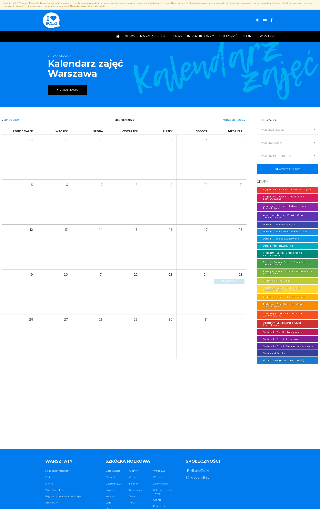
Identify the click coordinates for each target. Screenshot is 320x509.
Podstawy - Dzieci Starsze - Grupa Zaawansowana (280, 314)
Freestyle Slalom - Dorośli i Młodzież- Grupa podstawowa (285, 272)
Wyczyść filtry (287, 168)
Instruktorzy (200, 36)
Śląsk (132, 496)
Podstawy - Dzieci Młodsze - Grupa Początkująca (281, 305)
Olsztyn (134, 470)
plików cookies (177, 3)
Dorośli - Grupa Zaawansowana (279, 238)
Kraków (110, 496)
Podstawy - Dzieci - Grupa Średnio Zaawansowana (280, 289)
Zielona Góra (160, 483)
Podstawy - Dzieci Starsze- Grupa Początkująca (280, 323)
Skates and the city (272, 353)
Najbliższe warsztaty (57, 470)
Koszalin (110, 489)
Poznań (134, 483)
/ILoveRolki (197, 471)
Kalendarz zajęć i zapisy (163, 491)
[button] (287, 130)
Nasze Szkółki (153, 36)
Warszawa (159, 470)
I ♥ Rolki (52, 21)
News (129, 36)
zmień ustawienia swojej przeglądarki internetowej (44, 6)
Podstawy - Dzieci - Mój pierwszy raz (282, 297)
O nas (176, 36)
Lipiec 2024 (11, 119)
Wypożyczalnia (54, 489)
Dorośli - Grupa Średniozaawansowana (283, 231)
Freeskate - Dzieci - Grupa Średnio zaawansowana (280, 253)
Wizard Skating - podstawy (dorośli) (281, 360)
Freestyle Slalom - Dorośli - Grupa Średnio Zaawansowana (284, 263)
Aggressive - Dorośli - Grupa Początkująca (285, 189)
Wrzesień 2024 (234, 119)
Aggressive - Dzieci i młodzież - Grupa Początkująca (283, 207)
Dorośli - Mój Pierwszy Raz (276, 245)
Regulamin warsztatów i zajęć (63, 496)
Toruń (132, 502)
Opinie (49, 477)
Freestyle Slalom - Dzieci (275, 280)
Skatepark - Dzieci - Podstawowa (280, 339)
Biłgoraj (110, 477)
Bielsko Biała (113, 470)
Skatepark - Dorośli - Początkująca (280, 332)
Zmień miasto (67, 89)
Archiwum (51, 502)
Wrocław (158, 477)
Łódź (108, 502)
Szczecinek (135, 489)
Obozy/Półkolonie (237, 36)
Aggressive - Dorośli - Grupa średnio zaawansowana (281, 197)
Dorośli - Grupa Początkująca (277, 224)
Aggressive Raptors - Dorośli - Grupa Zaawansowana (281, 216)
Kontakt (268, 36)
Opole (132, 477)
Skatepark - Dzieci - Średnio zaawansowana (286, 346)
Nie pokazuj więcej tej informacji (87, 6)
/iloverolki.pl (198, 477)
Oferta (49, 483)
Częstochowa (114, 483)
